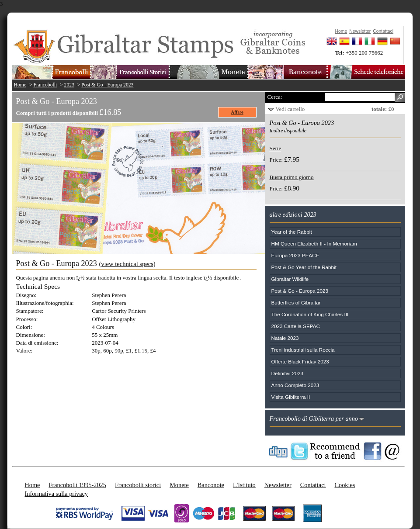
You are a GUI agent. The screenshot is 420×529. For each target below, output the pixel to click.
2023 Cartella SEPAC (295, 326)
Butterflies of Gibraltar (296, 302)
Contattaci (313, 484)
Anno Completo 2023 (295, 385)
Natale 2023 (285, 338)
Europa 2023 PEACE (295, 255)
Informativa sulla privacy (56, 493)
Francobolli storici (138, 484)
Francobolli (45, 85)
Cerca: (274, 96)
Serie (275, 148)
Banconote (211, 484)
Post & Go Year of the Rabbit (304, 267)
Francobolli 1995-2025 (77, 484)
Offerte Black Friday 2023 (300, 361)
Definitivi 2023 (287, 373)
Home (20, 85)
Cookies (344, 484)
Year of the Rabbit (291, 232)
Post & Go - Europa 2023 (107, 85)
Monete (179, 484)
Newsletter (278, 484)
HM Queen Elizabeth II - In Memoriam (314, 243)
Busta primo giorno (292, 177)
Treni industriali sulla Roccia (303, 350)
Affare (237, 111)
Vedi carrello (290, 109)
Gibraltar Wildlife (290, 279)
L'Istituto (244, 484)
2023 (69, 85)
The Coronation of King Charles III (310, 314)
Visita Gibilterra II (290, 397)
